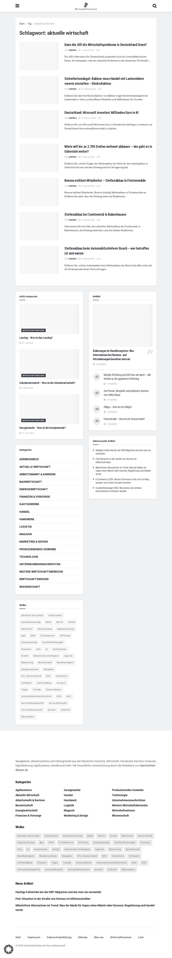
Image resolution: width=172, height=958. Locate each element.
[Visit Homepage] (86, 6)
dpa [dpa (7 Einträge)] (23, 635)
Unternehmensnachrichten (39, 564)
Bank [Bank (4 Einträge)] (48, 622)
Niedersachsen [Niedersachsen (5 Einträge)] (30, 669)
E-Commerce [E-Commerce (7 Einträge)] (48, 635)
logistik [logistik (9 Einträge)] (68, 656)
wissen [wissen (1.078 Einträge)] (52, 710)
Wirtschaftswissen (33, 330)
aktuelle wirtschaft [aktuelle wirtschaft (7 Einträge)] (32, 615)
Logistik (25, 526)
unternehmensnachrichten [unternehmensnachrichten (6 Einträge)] (36, 696)
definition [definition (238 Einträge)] (27, 629)
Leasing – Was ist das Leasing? (36, 337)
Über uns (99, 937)
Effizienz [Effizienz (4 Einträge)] (65, 635)
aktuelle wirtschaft (44, 23)
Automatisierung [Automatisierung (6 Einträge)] (31, 622)
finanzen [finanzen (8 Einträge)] (26, 649)
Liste (141, 937)
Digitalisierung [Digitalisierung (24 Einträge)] (65, 629)
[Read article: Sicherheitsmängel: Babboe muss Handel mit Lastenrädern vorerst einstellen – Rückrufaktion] (39, 90)
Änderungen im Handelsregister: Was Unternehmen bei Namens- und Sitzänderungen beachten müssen (113, 355)
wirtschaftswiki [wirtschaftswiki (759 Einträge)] (58, 703)
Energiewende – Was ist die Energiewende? (42, 427)
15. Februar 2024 (87, 89)
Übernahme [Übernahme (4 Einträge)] (27, 716)
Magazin (25, 534)
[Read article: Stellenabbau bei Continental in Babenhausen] (39, 226)
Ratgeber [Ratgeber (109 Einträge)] (49, 669)
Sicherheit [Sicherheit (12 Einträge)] (62, 676)
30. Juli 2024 (26, 343)
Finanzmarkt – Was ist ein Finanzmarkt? (124, 419)
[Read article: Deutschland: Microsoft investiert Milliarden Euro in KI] (39, 124)
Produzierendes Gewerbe (37, 549)
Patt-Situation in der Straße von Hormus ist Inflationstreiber (53, 898)
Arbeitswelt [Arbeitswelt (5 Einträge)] (55, 615)
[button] (8, 949)
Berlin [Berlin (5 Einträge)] (59, 622)
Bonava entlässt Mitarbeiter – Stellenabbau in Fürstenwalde (105, 180)
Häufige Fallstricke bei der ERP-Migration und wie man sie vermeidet (58, 892)
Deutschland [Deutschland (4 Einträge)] (45, 629)
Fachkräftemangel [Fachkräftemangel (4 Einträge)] (52, 642)
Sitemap (82, 937)
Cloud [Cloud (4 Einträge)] (71, 622)
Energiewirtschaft (33, 489)
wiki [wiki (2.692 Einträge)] (68, 696)
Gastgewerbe (29, 504)
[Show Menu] (17, 6)
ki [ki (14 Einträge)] (47, 649)
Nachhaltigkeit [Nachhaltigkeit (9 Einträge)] (65, 662)
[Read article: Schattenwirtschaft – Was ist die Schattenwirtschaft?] (49, 364)
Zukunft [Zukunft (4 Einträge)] (65, 710)
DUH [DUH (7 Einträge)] (33, 635)
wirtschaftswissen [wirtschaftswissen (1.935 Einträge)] (32, 710)
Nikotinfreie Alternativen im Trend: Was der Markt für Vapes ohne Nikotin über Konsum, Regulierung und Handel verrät (123, 471)
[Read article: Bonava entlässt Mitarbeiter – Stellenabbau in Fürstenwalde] (39, 192)
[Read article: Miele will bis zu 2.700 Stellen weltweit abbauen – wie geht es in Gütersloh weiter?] (39, 158)
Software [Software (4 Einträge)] (26, 683)
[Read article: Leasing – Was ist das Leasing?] (49, 319)
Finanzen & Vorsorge (34, 496)
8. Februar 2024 (87, 157)
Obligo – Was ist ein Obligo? (118, 407)
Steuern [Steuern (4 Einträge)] (61, 683)
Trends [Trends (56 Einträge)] (37, 689)
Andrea (73, 50)
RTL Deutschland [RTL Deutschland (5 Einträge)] (31, 676)
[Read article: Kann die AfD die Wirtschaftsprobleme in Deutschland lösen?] (39, 56)
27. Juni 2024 (26, 433)
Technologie (28, 556)
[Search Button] (155, 6)
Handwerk (26, 519)
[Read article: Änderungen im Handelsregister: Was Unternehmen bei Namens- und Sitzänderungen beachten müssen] (123, 325)
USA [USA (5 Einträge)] (59, 696)
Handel (24, 511)
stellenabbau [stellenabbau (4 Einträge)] (44, 683)
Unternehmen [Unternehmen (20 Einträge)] (53, 689)
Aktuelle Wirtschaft (35, 466)
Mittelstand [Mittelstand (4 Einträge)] (45, 662)
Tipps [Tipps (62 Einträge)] (24, 689)
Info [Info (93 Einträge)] (38, 649)
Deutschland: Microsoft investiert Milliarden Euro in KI (101, 112)
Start (21, 23)
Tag (30, 23)
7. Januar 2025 (86, 50)
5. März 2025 (26, 388)
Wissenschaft (29, 586)
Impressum (33, 937)
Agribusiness (29, 459)
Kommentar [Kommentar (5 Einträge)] (59, 649)
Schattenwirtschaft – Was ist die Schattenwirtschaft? (47, 382)
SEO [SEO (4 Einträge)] (48, 676)
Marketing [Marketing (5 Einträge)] (27, 662)
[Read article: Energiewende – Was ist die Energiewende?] (49, 409)
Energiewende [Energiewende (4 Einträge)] (29, 642)
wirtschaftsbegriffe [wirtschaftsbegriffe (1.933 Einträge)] (32, 703)
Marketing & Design (33, 541)
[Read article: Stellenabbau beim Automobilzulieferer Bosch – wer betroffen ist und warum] (39, 260)
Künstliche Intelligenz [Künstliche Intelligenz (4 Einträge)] (46, 656)
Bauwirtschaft (30, 481)
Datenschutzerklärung (59, 937)
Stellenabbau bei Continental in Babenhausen (95, 214)
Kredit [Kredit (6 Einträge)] (24, 656)
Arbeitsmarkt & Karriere (37, 474)
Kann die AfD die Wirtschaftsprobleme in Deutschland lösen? (105, 45)
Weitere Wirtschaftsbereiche (41, 571)
